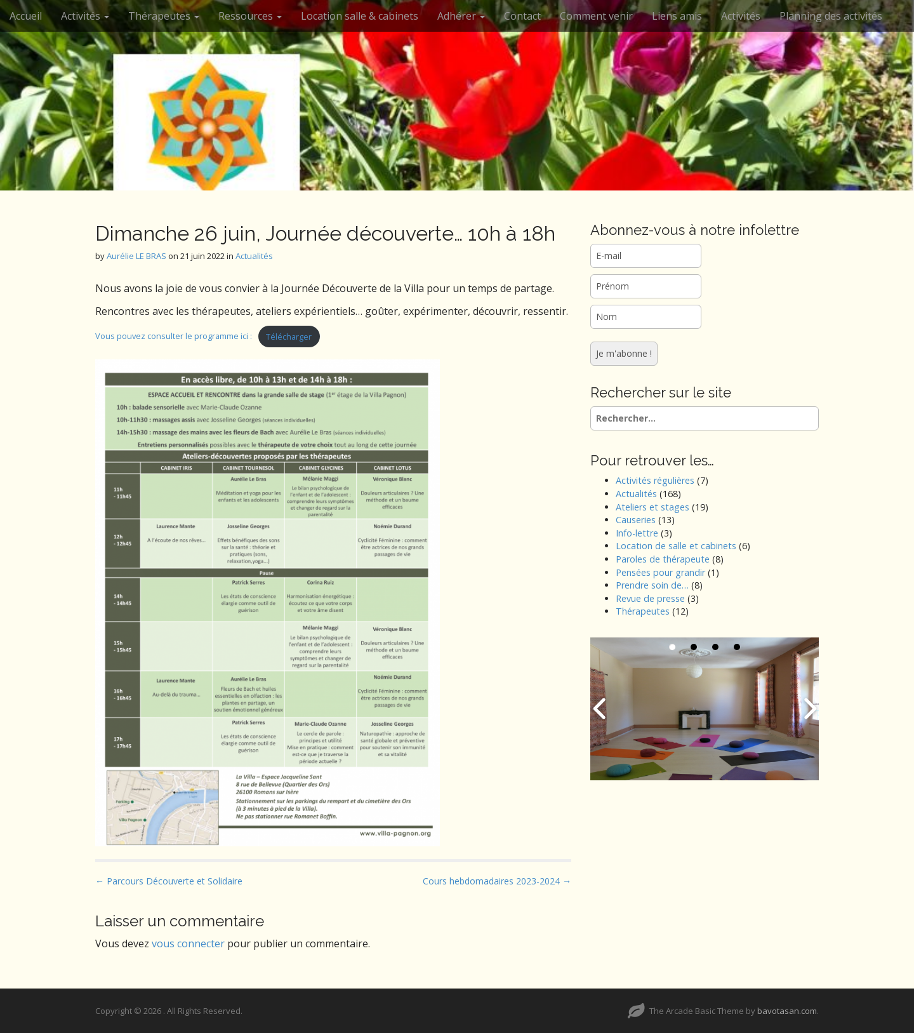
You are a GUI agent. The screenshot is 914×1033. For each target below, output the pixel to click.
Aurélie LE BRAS (136, 256)
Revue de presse (650, 598)
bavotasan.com (787, 1010)
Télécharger (289, 336)
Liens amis (677, 16)
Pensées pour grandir (660, 572)
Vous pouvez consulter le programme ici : (173, 336)
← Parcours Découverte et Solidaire (168, 881)
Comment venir (596, 16)
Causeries (636, 520)
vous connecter (188, 943)
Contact (522, 16)
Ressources (250, 16)
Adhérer (461, 16)
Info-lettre (637, 533)
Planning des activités (830, 16)
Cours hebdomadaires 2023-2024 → (497, 881)
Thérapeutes (163, 16)
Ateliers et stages (652, 507)
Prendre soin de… (652, 585)
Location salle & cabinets (359, 16)
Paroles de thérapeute (663, 559)
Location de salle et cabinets (676, 546)
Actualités (254, 256)
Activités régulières (655, 480)
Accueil (26, 16)
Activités (85, 16)
